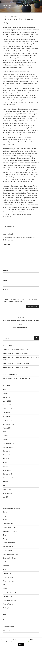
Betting (5, 512)
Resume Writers (8, 581)
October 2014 (7, 451)
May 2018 (6, 393)
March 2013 (7, 489)
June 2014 (6, 462)
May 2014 (6, 466)
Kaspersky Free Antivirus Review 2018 (15, 353)
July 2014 (6, 459)
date (4, 535)
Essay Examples (8, 546)
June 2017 (6, 432)
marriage (6, 566)
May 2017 (6, 435)
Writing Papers (8, 604)
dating (5, 539)
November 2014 (8, 447)
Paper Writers (7, 573)
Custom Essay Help (9, 527)
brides (5, 519)
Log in (5, 619)
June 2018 (6, 389)
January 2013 (7, 493)
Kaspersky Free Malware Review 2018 (15, 349)
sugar (5, 589)
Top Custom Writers (9, 592)
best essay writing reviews (11, 508)
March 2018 (7, 401)
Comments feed (8, 627)
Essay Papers (7, 550)
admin (16, 16)
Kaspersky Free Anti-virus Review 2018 (16, 363)
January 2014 (7, 470)
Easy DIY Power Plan (15, 5)
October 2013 (7, 474)
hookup (5, 562)
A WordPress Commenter (11, 378)
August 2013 (7, 482)
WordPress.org (8, 630)
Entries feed (7, 623)
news (4, 569)
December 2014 (8, 443)
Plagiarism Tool (8, 577)
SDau (4, 585)
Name (5, 270)
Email (5, 280)
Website (6, 290)
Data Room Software (10, 531)
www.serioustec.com (30, 83)
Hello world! (26, 378)
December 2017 (8, 412)
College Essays (8, 523)
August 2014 (7, 455)
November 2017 (8, 416)
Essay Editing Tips (9, 543)
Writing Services (8, 608)
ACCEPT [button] (21, 644)
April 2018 (6, 397)
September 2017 (8, 424)
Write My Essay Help (9, 600)
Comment (6, 244)
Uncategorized (10, 226)
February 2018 (7, 405)
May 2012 (6, 497)
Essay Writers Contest (10, 554)
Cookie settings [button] (32, 642)
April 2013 (6, 485)
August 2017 (7, 428)
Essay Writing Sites (9, 558)
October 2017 (7, 420)
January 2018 (7, 409)
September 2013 (8, 478)
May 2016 (6, 439)
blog (4, 516)
